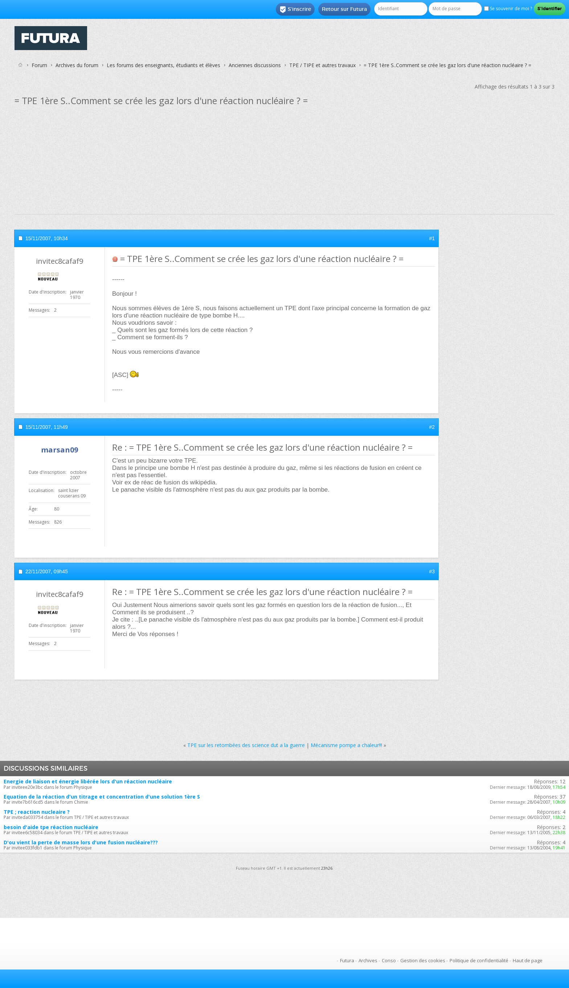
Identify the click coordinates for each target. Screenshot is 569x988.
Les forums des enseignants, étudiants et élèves (163, 65)
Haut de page (528, 960)
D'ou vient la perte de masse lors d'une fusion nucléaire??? (81, 842)
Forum (39, 65)
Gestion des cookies (422, 960)
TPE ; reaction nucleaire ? (37, 811)
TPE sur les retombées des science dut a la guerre (246, 745)
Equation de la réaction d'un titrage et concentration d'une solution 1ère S (102, 796)
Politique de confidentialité (479, 960)
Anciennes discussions (255, 65)
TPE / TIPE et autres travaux (322, 65)
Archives (368, 960)
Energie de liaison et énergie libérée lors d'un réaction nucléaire (88, 781)
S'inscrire (295, 9)
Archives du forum (77, 65)
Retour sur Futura (344, 9)
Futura (347, 960)
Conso (389, 960)
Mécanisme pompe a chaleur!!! (346, 745)
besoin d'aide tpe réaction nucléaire (51, 827)
